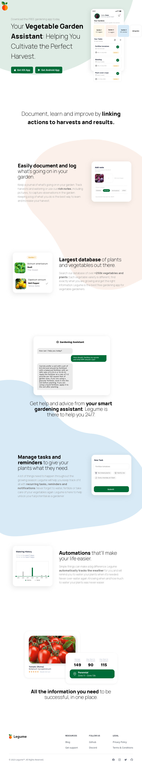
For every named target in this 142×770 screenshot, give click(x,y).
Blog (67, 742)
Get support (71, 747)
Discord (93, 747)
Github (92, 742)
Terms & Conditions (123, 747)
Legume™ (20, 759)
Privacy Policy (120, 742)
